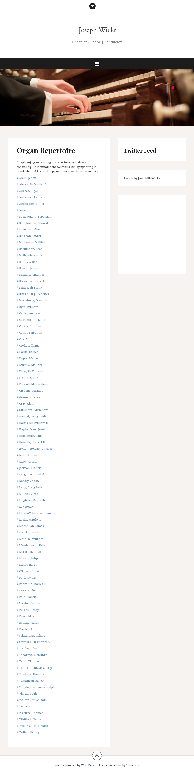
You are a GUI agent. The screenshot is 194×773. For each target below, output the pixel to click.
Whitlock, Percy (29, 719)
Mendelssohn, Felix (31, 545)
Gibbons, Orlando (30, 390)
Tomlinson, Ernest (30, 680)
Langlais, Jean (28, 493)
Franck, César (27, 377)
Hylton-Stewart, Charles (34, 448)
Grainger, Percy (28, 397)
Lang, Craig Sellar (30, 487)
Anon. (22, 210)
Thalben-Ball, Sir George (35, 668)
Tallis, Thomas (28, 661)
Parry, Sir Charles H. (31, 584)
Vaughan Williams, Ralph (36, 687)
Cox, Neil (24, 339)
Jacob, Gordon (27, 461)
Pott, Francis (26, 597)
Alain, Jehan (26, 178)
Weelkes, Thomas (30, 713)
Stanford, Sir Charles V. (33, 642)
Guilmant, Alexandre (32, 410)
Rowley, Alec (26, 629)
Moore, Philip (27, 558)
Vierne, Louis (27, 693)
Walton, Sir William (32, 700)
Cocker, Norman (29, 326)
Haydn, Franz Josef (31, 429)
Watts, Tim (25, 706)
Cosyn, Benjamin (29, 332)
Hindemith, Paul (29, 435)
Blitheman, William (32, 242)
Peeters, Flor (26, 590)
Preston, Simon (28, 603)
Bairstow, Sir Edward (32, 223)
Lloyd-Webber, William (34, 513)
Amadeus (115, 765)
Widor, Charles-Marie (33, 726)
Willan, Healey (28, 732)
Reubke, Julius (28, 622)
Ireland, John (27, 455)
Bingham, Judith (29, 236)
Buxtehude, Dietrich (32, 300)
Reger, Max (25, 616)
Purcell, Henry (28, 610)
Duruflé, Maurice (30, 365)
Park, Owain (26, 577)
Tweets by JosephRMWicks (142, 178)
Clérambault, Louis (31, 319)
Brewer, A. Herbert (30, 281)
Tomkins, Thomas (30, 674)
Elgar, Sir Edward (30, 371)
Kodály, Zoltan (28, 481)
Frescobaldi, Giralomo (33, 384)
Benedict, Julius (28, 229)
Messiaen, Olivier (30, 551)
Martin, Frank (27, 532)
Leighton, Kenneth (31, 500)
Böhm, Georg (27, 261)
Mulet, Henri (27, 564)
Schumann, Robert (31, 635)
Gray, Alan (25, 403)
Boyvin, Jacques (29, 268)
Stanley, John (27, 648)
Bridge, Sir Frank (29, 287)
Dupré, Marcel (28, 358)
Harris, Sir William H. (33, 423)
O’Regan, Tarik (28, 571)
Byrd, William (27, 307)
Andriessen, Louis (30, 203)
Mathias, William (30, 539)
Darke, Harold (27, 352)
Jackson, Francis (29, 468)
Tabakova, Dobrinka (32, 655)
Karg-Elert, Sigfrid (30, 474)
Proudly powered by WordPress (74, 765)
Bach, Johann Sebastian (34, 216)
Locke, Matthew (29, 519)
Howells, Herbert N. (31, 442)
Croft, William (28, 345)
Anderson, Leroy (29, 197)
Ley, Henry (25, 506)
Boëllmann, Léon (30, 249)
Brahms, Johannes (30, 274)
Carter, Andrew (28, 313)
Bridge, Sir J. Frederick (33, 294)
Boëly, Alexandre (29, 255)
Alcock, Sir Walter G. (32, 184)
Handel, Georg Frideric (33, 416)
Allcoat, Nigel (27, 191)
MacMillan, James (30, 526)
